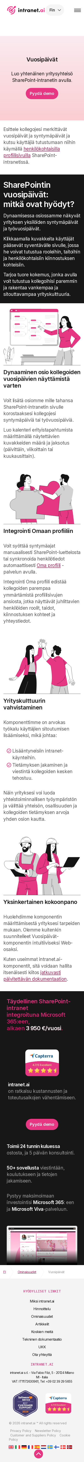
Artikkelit (42, 1324)
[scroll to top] (38, 1453)
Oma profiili (48, 565)
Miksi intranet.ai (42, 1301)
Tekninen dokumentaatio (42, 1339)
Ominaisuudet (42, 1316)
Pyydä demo (42, 93)
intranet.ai (33, 10)
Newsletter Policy (48, 1431)
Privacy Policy (20, 1431)
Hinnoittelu (42, 1309)
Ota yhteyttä (42, 1354)
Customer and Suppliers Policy (33, 1435)
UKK (42, 1347)
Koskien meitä (42, 1331)
